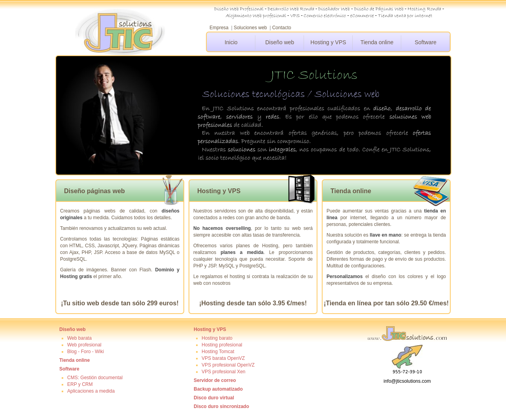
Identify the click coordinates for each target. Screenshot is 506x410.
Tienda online (377, 42)
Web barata (79, 338)
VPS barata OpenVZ (223, 358)
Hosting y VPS (328, 42)
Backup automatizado (218, 389)
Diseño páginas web (94, 191)
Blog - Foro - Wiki (85, 351)
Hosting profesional (222, 345)
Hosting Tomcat (218, 351)
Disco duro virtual (214, 398)
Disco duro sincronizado (221, 406)
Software (425, 42)
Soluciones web (250, 27)
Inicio (231, 42)
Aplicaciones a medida (91, 391)
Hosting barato (217, 338)
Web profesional (84, 345)
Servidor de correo (215, 380)
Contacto (281, 27)
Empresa (219, 27)
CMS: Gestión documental (95, 377)
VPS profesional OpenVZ (228, 365)
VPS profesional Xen (223, 371)
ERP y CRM (80, 384)
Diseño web (279, 42)
